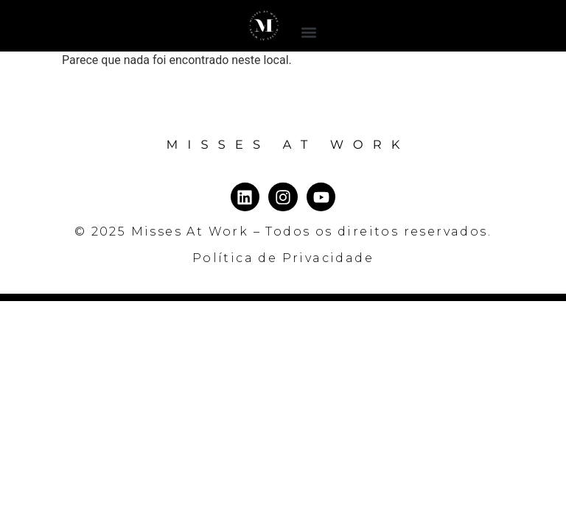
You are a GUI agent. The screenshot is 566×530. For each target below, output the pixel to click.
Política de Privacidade (283, 258)
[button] (309, 32)
